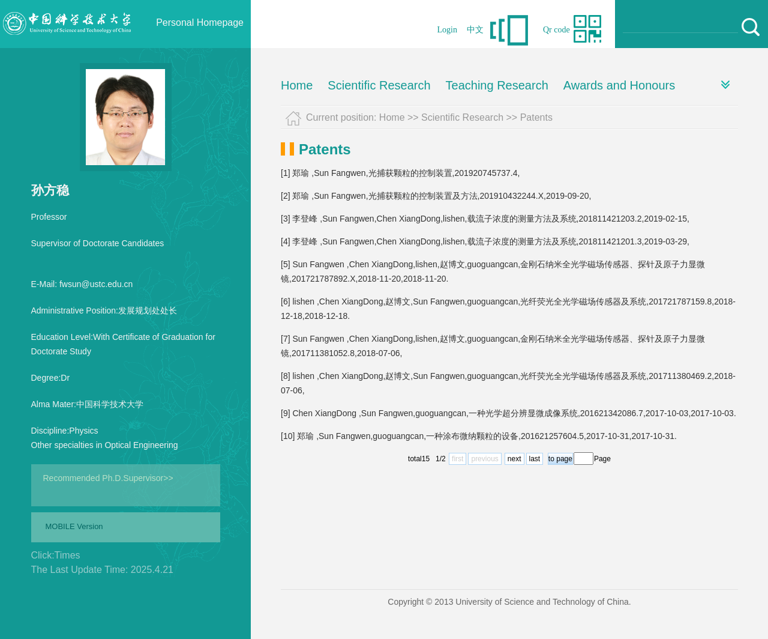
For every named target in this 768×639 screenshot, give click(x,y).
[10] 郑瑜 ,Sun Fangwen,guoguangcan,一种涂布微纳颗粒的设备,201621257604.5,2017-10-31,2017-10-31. (479, 436)
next (514, 459)
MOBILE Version (74, 526)
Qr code (556, 29)
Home (297, 85)
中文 (475, 29)
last (535, 459)
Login (447, 29)
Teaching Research (497, 85)
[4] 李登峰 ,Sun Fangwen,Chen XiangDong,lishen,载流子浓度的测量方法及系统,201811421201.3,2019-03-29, (485, 241)
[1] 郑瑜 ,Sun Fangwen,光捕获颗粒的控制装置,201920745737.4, (400, 173)
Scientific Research (379, 85)
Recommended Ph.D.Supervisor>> (108, 478)
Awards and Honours (619, 85)
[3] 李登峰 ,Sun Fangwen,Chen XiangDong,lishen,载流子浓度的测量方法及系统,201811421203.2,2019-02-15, (485, 218)
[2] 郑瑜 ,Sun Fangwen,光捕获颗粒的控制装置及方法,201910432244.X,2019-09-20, (436, 196)
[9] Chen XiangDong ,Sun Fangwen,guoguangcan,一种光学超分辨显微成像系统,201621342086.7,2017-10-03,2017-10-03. (508, 413)
